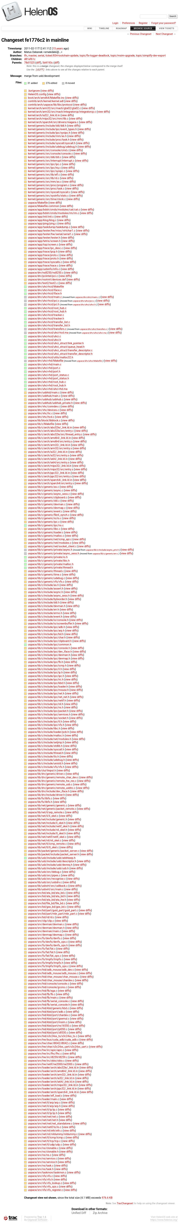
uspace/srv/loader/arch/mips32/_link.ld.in (53, 1085)
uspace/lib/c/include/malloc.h (46, 735)
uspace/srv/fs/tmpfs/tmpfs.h (46, 962)
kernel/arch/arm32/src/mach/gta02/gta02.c (55, 108)
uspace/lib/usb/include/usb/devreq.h (50, 865)
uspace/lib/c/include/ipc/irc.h (46, 679)
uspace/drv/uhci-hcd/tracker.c (46, 315)
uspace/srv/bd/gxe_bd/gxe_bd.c (47, 906)
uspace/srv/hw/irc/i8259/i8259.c (48, 1057)
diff (38, 62)
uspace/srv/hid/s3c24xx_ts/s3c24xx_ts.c (53, 1036)
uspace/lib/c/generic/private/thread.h (50, 567)
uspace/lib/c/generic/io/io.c (45, 518)
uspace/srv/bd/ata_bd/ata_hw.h (47, 900)
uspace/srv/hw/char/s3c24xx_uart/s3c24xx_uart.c (58, 1046)
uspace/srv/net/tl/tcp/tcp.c (44, 1141)
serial (41, 55)
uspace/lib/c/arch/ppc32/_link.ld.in (49, 473)
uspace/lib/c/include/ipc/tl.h (45, 721)
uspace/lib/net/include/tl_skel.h (47, 833)
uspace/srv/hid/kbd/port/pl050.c (48, 1029)
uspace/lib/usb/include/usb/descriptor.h (52, 861)
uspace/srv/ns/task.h (41, 1169)
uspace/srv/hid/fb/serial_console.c (49, 1001)
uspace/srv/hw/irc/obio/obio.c (46, 1060)
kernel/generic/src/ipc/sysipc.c (47, 171)
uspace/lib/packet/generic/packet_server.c (54, 851)
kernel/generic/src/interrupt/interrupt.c (51, 160)
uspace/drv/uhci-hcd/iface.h (45, 293)
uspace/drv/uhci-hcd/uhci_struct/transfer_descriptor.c (60, 350)
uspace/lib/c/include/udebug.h (47, 760)
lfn (25, 55)
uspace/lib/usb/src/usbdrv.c (45, 882)
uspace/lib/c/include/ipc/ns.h (46, 707)
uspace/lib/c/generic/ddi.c (44, 501)
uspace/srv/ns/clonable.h (43, 1151)
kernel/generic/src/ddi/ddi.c (45, 157)
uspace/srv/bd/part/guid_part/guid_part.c (53, 910)
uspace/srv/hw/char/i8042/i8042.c (49, 1043)
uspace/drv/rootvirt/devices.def (47, 279)
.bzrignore (34, 90)
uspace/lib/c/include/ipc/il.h (45, 669)
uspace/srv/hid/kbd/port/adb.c (47, 1011)
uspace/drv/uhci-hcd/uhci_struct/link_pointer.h (56, 343)
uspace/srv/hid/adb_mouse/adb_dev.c (51, 969)
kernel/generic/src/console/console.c (51, 153)
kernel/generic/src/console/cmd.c (48, 150)
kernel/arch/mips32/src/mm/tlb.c (48, 118)
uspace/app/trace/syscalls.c (45, 262)
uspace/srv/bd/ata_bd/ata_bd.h (47, 896)
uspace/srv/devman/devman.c (46, 924)
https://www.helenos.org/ (164, 1220)
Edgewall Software (37, 1220)
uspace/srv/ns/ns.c (40, 1155)
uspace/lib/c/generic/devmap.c (47, 508)
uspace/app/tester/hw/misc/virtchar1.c (52, 230)
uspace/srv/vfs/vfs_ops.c (43, 1186)
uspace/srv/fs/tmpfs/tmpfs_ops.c (48, 966)
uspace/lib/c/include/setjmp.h (46, 742)
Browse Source (143, 28)
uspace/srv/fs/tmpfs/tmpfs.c (46, 959)
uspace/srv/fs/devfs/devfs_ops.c (48, 941)
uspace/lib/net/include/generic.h (48, 819)
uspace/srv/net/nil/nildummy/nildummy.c (53, 1134)
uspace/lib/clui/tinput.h (42, 770)
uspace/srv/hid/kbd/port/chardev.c (49, 1015)
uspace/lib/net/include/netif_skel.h (49, 826)
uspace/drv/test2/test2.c (43, 283)
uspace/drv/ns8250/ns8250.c (46, 272)
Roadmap (121, 28)
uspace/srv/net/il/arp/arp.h (44, 1106)
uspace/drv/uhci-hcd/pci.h (44, 304)
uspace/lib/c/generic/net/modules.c (50, 543)
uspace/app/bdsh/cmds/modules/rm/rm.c (54, 213)
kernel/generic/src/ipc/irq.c (44, 167)
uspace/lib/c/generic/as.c (44, 487)
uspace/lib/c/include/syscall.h (46, 749)
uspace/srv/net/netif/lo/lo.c (45, 1127)
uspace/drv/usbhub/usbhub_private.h (51, 403)
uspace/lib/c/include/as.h (43, 585)
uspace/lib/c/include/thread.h (46, 753)
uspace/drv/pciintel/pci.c (43, 276)
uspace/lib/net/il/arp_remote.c (46, 812)
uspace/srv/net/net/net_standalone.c (50, 1123)
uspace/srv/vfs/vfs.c (41, 1176)
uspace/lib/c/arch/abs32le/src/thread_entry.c (55, 434)
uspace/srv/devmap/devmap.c (46, 935)
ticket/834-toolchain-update (62, 55)
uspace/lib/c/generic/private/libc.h (49, 560)
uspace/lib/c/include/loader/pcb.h (49, 732)
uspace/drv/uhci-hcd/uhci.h (44, 339)
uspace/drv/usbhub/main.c (44, 396)
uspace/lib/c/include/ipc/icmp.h (47, 665)
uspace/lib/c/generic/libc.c (44, 528)
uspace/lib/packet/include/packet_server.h (54, 854)
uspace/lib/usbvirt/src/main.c (46, 889)
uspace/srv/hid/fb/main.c (43, 997)
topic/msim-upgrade (123, 55)
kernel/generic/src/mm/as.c (45, 181)
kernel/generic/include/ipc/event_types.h (53, 129)
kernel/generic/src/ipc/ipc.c (45, 164)
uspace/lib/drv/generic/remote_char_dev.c (53, 777)
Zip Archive (100, 1213)
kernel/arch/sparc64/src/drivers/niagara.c (53, 122)
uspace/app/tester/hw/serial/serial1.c (51, 234)
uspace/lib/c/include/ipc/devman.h (49, 655)
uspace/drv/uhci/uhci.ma (94, 333)
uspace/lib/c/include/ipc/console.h (49, 648)
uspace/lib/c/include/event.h (45, 616)
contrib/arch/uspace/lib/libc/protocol (50, 104)
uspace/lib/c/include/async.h (46, 592)
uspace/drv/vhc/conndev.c (44, 406)
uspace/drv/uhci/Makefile (89, 361)
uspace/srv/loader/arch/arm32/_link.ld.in (53, 1074)
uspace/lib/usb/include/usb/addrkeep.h (52, 857)
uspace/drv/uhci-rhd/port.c (44, 368)
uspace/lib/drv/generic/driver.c (47, 774)
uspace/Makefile (38, 202)
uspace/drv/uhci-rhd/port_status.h (48, 378)
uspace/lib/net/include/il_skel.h (47, 823)
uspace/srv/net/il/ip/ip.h (43, 1113)
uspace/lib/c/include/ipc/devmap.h (49, 658)
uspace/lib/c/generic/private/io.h (48, 557)
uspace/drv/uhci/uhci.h (84, 304)
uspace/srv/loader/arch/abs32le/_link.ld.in (54, 1067)
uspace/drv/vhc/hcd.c (41, 417)
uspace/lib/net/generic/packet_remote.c (52, 809)
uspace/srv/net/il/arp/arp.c (44, 1102)
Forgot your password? (163, 23)
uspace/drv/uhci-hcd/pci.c (44, 300)
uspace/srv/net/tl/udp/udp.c (45, 1144)
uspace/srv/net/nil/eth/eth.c (45, 1130)
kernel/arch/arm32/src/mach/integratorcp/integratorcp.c (62, 111)
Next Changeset (164, 34)
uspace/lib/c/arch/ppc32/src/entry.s (50, 476)
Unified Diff (78, 1213)
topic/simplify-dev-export (151, 55)
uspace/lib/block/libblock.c (44, 420)
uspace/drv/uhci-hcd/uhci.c (44, 336)
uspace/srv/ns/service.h (43, 1162)
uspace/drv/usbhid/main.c (44, 392)
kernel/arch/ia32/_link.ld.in (44, 115)
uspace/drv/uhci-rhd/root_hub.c (47, 382)
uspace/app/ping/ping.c (42, 223)
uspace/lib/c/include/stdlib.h (45, 746)
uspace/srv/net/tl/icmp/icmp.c (47, 1137)
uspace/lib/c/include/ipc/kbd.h (47, 683)
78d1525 (29, 62)
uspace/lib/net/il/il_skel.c (43, 816)
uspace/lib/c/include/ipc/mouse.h (48, 690)
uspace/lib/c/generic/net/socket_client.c (52, 546)
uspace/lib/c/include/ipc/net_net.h (49, 697)
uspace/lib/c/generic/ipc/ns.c (46, 525)
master (32, 55)
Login (115, 23)
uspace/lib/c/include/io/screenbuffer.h (51, 623)
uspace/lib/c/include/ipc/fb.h (46, 662)
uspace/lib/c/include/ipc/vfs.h (46, 725)
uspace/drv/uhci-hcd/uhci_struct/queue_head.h (56, 347)
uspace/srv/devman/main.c (45, 931)
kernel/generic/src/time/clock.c (47, 199)
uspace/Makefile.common (44, 206)
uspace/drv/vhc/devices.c (44, 410)
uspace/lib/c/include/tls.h (44, 756)
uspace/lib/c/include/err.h (44, 609)
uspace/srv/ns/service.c (43, 1158)
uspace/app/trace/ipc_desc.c (46, 248)
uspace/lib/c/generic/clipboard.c (48, 497)
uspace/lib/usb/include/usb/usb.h (48, 868)
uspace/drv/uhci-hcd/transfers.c (47, 329)
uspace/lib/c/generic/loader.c (46, 532)
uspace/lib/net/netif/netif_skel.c (47, 836)
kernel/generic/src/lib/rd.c (44, 178)
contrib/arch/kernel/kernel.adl (46, 101)
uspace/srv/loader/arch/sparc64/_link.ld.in (54, 1092)
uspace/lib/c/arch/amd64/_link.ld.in (50, 438)
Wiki (89, 28)
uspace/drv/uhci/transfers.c (93, 329)
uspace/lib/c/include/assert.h (46, 588)
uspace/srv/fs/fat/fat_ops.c (45, 956)
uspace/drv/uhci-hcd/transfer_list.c (49, 322)
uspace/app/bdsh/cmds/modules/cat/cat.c (54, 209)
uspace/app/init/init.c (41, 216)
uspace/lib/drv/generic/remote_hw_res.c (52, 781)
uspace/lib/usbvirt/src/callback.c (48, 886)
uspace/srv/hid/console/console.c (49, 983)
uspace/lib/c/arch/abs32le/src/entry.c (51, 431)
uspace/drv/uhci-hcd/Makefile (46, 286)
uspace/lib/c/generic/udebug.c (47, 578)
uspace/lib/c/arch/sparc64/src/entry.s (51, 483)
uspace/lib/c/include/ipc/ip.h (45, 672)
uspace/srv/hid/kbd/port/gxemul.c (49, 1018)
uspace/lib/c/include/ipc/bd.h (46, 634)
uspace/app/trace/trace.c (43, 265)
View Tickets (166, 28)
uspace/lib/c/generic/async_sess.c (49, 493)
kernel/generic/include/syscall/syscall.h (52, 143)
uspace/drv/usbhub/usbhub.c (46, 399)
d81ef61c (29, 59)
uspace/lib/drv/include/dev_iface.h (49, 791)
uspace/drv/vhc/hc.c (40, 413)
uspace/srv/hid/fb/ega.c (43, 990)
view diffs (47, 90)
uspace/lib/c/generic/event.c (45, 511)
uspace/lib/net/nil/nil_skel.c (45, 840)
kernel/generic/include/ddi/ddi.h (47, 125)
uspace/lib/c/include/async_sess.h (49, 595)
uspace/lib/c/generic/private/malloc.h (51, 564)
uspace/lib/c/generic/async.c (46, 490)
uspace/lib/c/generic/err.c (105, 553)
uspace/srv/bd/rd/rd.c (41, 917)
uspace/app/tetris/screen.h (44, 241)
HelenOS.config (37, 94)
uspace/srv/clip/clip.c (41, 921)
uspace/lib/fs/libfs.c (40, 798)
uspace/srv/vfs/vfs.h (41, 1179)
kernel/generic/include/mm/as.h (47, 136)
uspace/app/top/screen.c (43, 244)
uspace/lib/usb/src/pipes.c (44, 875)
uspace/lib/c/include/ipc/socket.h (48, 718)
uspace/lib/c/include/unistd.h (46, 763)
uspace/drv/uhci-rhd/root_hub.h (47, 385)
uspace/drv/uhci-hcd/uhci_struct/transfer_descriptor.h (60, 354)
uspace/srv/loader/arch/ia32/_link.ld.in (51, 1078)
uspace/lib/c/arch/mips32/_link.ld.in (50, 466)
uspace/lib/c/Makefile (41, 424)
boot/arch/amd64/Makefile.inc (46, 97)
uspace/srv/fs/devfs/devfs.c (45, 938)
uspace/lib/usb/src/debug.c (45, 871)
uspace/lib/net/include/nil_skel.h (48, 830)
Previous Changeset (141, 34)
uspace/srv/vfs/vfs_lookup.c (45, 1183)
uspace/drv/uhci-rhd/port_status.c (48, 375)
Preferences (128, 23)
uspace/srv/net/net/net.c (43, 1116)
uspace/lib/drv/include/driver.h (46, 795)
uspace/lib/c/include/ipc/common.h (49, 644)
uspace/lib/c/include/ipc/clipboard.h (50, 641)
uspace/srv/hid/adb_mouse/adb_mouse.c (53, 973)
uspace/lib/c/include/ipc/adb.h (47, 627)
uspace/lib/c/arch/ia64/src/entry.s (49, 462)
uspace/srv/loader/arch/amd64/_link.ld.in (53, 1071)
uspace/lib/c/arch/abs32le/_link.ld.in (50, 427)
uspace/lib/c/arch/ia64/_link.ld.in (48, 459)
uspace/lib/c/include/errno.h (45, 613)
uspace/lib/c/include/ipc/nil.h (46, 704)
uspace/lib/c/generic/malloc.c (46, 536)
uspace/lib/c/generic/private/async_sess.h (54, 553)
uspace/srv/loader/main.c (44, 1099)
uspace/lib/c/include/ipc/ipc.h (46, 676)
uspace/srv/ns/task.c (41, 1165)
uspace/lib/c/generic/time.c (45, 574)
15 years (58, 48)
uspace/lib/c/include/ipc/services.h (49, 714)
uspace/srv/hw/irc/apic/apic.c (46, 1050)
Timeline (104, 28)
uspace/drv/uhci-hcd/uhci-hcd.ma (48, 332)
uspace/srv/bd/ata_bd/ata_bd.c (47, 892)
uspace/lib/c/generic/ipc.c (44, 522)
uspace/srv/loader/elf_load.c (45, 1095)
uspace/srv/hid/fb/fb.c (42, 994)
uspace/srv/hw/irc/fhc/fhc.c (45, 1053)
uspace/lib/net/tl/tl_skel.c (43, 847)
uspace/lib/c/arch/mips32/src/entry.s (51, 469)
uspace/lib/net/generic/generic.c (48, 805)
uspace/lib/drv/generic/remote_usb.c (50, 784)
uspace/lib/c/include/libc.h (44, 728)
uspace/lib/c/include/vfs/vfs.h (46, 767)
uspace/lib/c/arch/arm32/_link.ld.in (49, 445)
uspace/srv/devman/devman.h (46, 927)
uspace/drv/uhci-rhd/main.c (44, 364)
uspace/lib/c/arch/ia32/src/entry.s (49, 455)
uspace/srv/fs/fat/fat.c (42, 948)
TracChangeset (125, 1203)
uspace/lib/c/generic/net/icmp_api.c (50, 539)
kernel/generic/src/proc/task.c (46, 188)
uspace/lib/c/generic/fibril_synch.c (49, 515)
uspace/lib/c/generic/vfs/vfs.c (46, 581)
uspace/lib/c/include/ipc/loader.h (48, 686)
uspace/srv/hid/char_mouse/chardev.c (51, 980)
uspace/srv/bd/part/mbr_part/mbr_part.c (53, 913)
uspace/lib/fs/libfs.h (40, 802)
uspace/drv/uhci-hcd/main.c (45, 297)
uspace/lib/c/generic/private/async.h (50, 549)
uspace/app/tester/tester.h (44, 237)
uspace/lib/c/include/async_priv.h (102, 550)
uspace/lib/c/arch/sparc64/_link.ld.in (50, 480)
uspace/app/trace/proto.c (43, 255)
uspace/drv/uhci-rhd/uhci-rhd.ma (47, 389)
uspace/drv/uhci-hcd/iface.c (45, 290)
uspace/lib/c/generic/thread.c (46, 571)
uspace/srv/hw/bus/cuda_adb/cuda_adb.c (53, 1039)
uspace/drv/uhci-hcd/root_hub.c (47, 308)
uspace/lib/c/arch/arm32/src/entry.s (50, 448)
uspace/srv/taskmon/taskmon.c (47, 1172)
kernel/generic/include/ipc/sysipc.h (49, 132)
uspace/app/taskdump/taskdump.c (49, 227)
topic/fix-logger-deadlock (94, 55)
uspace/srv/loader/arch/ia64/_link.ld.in (51, 1081)
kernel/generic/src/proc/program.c (49, 185)
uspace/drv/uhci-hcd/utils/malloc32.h (50, 357)
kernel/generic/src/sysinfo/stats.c (48, 195)
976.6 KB (107, 1197)
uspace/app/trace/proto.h (44, 258)
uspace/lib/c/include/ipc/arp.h (46, 630)
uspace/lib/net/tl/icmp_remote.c (47, 844)
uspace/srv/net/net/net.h (43, 1120)
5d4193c (47, 62)
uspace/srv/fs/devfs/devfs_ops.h (48, 945)
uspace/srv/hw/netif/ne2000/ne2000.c (51, 1064)
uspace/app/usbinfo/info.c (44, 269)
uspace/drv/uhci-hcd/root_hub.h (47, 311)
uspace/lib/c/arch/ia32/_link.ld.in (48, 452)
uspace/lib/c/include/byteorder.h (48, 599)
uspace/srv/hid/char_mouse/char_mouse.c (54, 976)
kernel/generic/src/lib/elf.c (44, 174)
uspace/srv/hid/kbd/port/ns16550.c (50, 1025)
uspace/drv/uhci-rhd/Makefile (46, 360)
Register (143, 23)
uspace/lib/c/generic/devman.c (47, 504)
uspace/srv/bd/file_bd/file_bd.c (47, 903)
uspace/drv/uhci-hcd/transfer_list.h (49, 325)
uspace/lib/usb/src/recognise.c (47, 879)
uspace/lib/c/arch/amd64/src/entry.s (50, 441)
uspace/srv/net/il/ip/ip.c (43, 1109)
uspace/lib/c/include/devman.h (47, 606)
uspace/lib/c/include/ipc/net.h (46, 693)
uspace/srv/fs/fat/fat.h (42, 952)
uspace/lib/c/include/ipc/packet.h (48, 711)
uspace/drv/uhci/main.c (87, 297)
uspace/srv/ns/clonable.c (43, 1148)
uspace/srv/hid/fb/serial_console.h (49, 1004)
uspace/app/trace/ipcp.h (43, 251)
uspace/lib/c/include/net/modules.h (50, 739)
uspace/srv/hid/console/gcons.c (48, 987)
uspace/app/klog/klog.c (42, 220)
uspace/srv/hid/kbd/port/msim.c (48, 1022)
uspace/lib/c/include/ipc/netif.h (47, 700)
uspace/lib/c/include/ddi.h (44, 602)
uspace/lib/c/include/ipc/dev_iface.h (50, 651)
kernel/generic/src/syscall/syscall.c (49, 192)
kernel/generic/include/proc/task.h (49, 139)
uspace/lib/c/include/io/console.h (48, 620)
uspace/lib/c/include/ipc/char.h (47, 637)
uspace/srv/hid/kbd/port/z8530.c (48, 1032)
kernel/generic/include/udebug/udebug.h (53, 146)
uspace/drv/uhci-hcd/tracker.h (46, 318)
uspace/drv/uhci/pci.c (83, 301)
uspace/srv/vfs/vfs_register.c (46, 1190)
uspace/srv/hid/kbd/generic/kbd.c (49, 1008)
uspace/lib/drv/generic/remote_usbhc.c (52, 788)
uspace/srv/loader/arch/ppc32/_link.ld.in (53, 1088)
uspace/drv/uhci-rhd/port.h (44, 371)
